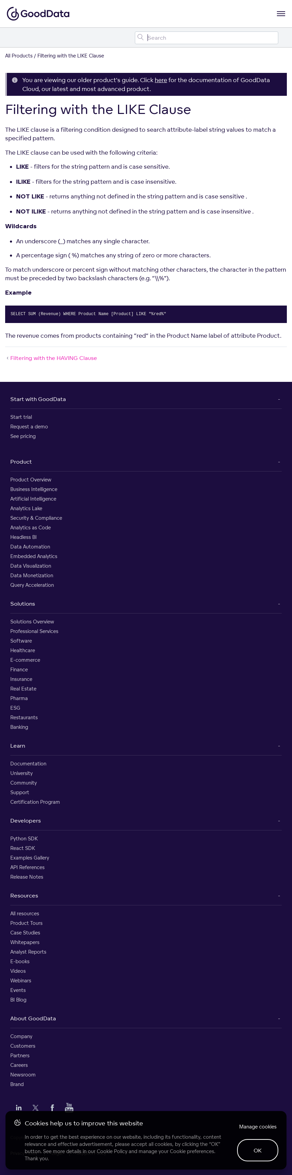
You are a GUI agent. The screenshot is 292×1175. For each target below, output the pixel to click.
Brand (17, 1084)
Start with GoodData (38, 399)
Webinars (20, 980)
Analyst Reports (28, 952)
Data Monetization (31, 575)
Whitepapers (24, 942)
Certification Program (35, 802)
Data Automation (30, 547)
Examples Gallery (29, 858)
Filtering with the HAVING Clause (51, 357)
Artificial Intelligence (33, 499)
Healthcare (22, 650)
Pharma (19, 698)
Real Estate (23, 689)
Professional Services (34, 631)
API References (27, 867)
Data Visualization (30, 566)
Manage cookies (258, 1126)
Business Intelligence (33, 489)
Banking (19, 727)
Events (18, 990)
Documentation (28, 763)
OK (258, 1150)
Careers (19, 1065)
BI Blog (18, 1000)
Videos (18, 971)
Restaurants (24, 717)
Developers (25, 820)
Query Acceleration (32, 585)
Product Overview (30, 479)
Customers (22, 1046)
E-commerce (25, 660)
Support (19, 792)
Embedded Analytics (33, 556)
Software (21, 641)
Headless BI (23, 537)
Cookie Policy (112, 1151)
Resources (24, 895)
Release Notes (26, 877)
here (161, 79)
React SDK (22, 848)
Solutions (22, 603)
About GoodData (33, 1018)
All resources (24, 913)
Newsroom (23, 1074)
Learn (17, 745)
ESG (15, 708)
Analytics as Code (30, 527)
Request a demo (29, 426)
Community (23, 783)
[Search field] (206, 37)
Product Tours (26, 923)
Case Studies (25, 932)
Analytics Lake (26, 508)
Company (21, 1036)
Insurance (21, 679)
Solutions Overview (32, 621)
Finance (19, 669)
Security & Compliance (36, 518)
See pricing (23, 436)
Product (21, 461)
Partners (20, 1055)
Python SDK (24, 838)
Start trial (21, 417)
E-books (20, 961)
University (21, 773)
